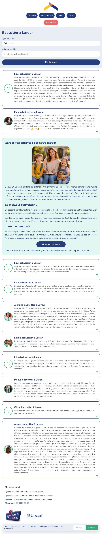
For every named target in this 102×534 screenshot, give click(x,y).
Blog (60, 15)
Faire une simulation (51, 244)
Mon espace (51, 22)
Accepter (92, 527)
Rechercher (51, 62)
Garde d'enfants (47, 15)
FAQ (71, 15)
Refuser (79, 527)
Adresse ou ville (9, 49)
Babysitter (32, 15)
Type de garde (8, 38)
